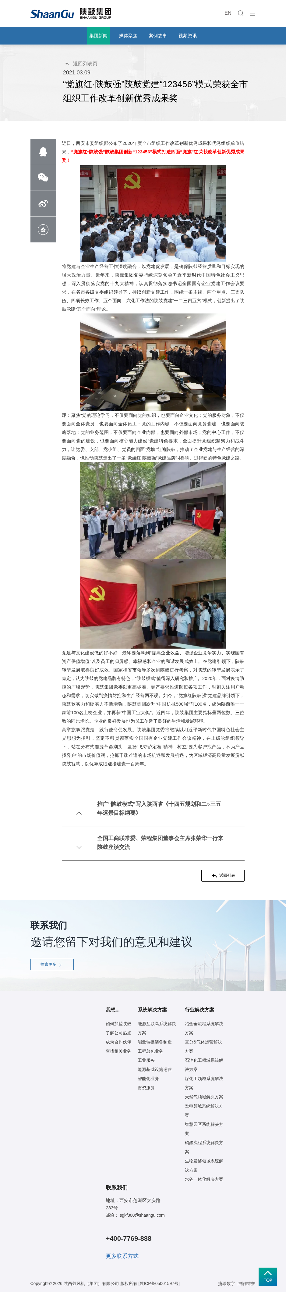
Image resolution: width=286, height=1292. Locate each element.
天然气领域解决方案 (204, 1096)
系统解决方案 (152, 1009)
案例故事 (158, 35)
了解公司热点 (118, 1032)
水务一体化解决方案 (204, 1179)
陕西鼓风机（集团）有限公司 (91, 1283)
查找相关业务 (118, 1051)
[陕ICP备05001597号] (158, 1283)
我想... (112, 1009)
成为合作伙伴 (118, 1042)
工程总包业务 (150, 1051)
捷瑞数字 (226, 1283)
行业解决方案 (199, 1009)
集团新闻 (98, 35)
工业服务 (146, 1060)
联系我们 (117, 1188)
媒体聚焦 (128, 35)
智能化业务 (148, 1078)
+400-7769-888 (128, 1238)
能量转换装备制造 (155, 1042)
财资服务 (146, 1087)
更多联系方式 (122, 1256)
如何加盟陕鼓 (118, 1023)
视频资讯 (187, 35)
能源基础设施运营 (155, 1069)
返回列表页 (81, 63)
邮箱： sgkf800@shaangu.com (135, 1215)
